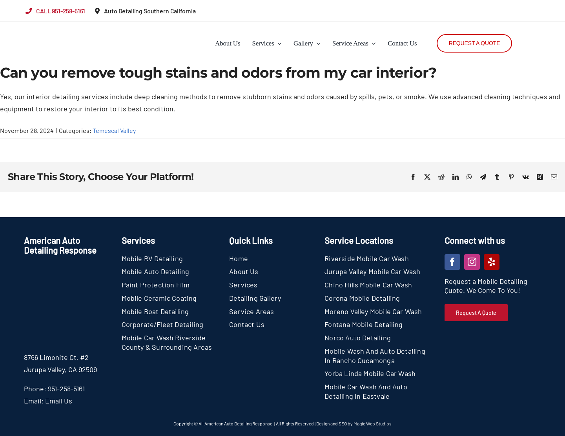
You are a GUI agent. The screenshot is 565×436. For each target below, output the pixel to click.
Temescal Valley (114, 130)
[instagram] (472, 262)
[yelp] (491, 262)
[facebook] (452, 262)
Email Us (58, 400)
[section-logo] (40, 27)
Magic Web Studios (373, 423)
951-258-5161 (66, 388)
